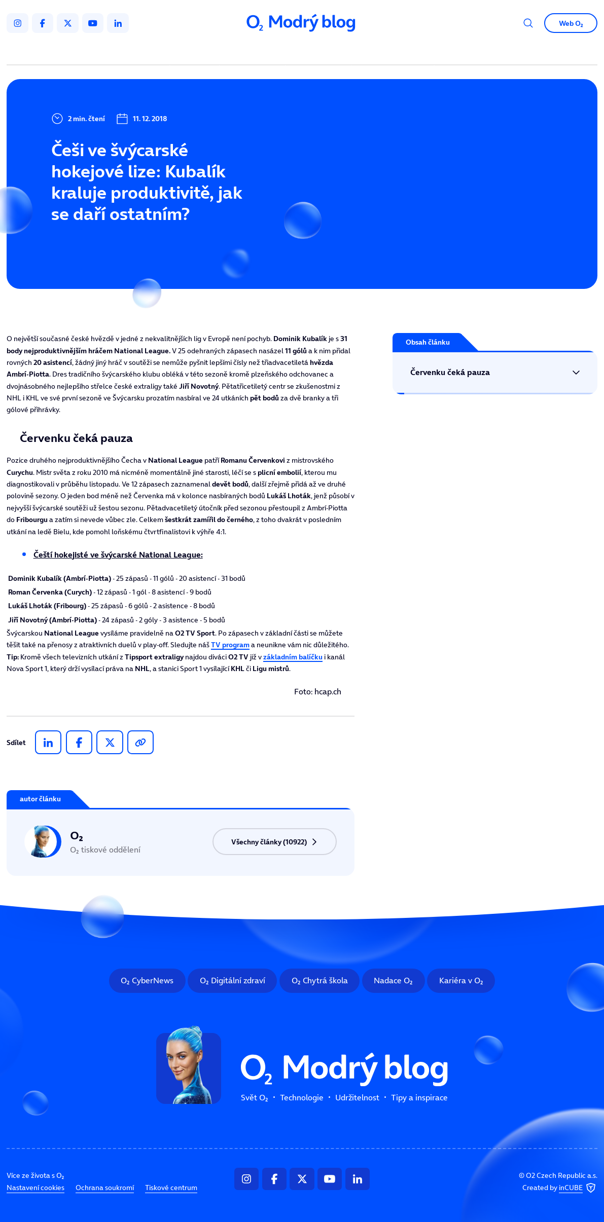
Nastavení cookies (35, 1187)
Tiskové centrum (171, 1187)
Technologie (254, 52)
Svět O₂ (196, 52)
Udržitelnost (320, 52)
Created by (559, 1188)
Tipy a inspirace (393, 52)
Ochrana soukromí (105, 1187)
